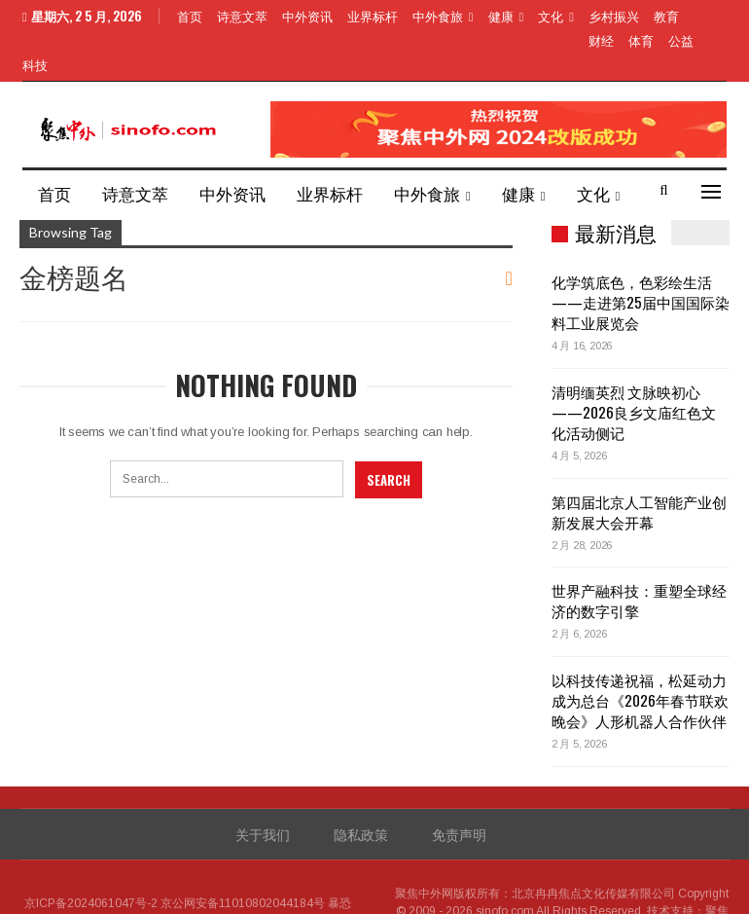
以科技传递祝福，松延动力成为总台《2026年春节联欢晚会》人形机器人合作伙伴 (640, 653)
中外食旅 (437, 15)
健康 (501, 15)
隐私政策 (361, 787)
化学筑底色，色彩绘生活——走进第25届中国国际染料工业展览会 (641, 255)
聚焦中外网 (424, 847)
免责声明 (459, 787)
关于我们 (262, 787)
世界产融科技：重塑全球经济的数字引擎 (639, 553)
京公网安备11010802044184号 (242, 856)
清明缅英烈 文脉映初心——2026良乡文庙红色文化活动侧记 (634, 365)
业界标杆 (372, 15)
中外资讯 (307, 15)
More (606, 15)
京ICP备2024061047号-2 (91, 856)
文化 (550, 15)
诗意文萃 (242, 15)
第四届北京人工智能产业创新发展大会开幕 (639, 465)
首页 (189, 15)
